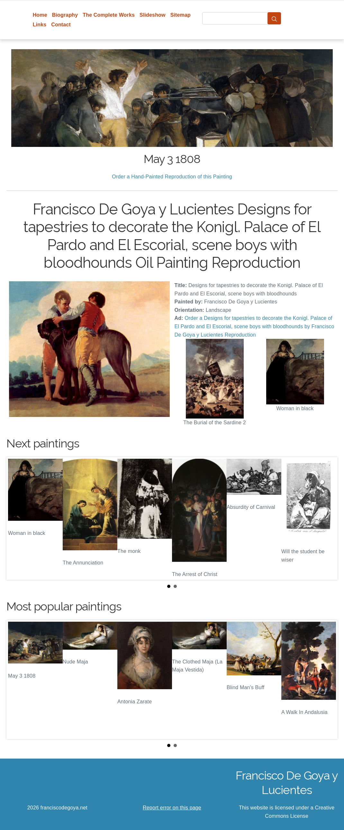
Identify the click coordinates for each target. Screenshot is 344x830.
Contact (61, 24)
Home (40, 15)
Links (40, 24)
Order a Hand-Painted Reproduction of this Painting (172, 176)
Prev (16, 518)
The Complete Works (109, 15)
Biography (65, 15)
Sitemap (180, 15)
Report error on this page (172, 807)
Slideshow (153, 15)
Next (327, 518)
